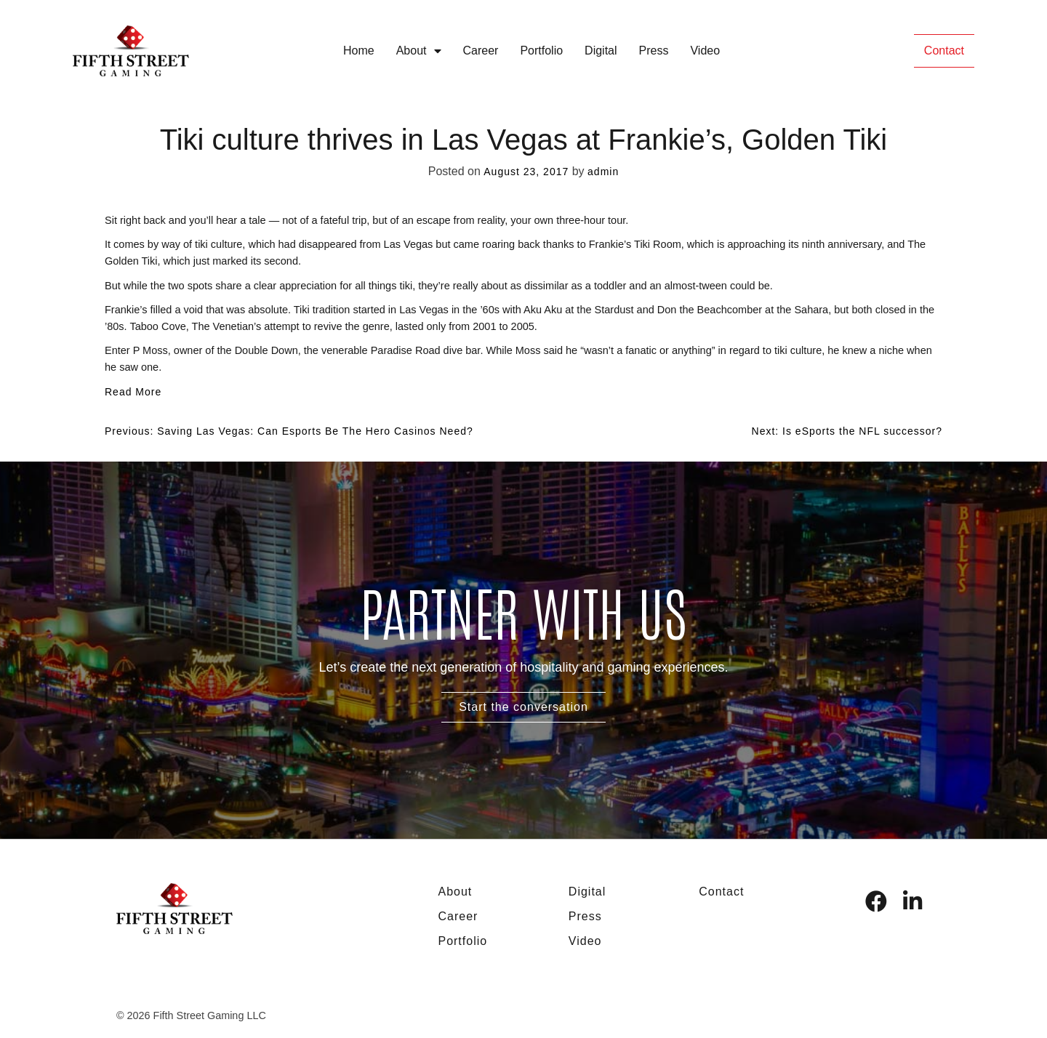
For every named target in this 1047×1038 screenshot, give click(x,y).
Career (481, 50)
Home (358, 50)
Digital (601, 50)
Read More (133, 392)
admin (603, 171)
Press (654, 50)
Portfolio (541, 50)
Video (705, 50)
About (418, 51)
